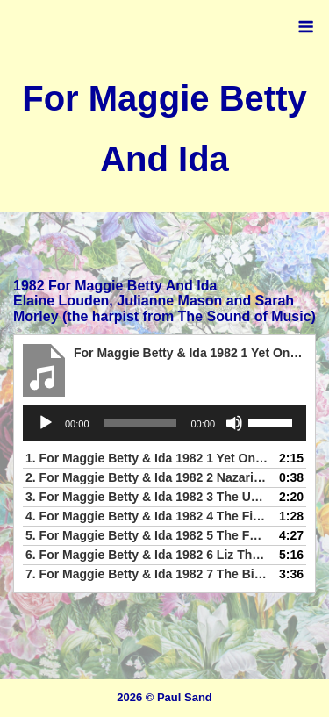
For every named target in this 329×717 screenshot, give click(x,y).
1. (146, 458)
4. (146, 516)
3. (146, 497)
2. (146, 477)
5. (146, 535)
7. (146, 574)
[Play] (45, 423)
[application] (164, 423)
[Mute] (234, 423)
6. (146, 555)
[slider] (140, 423)
